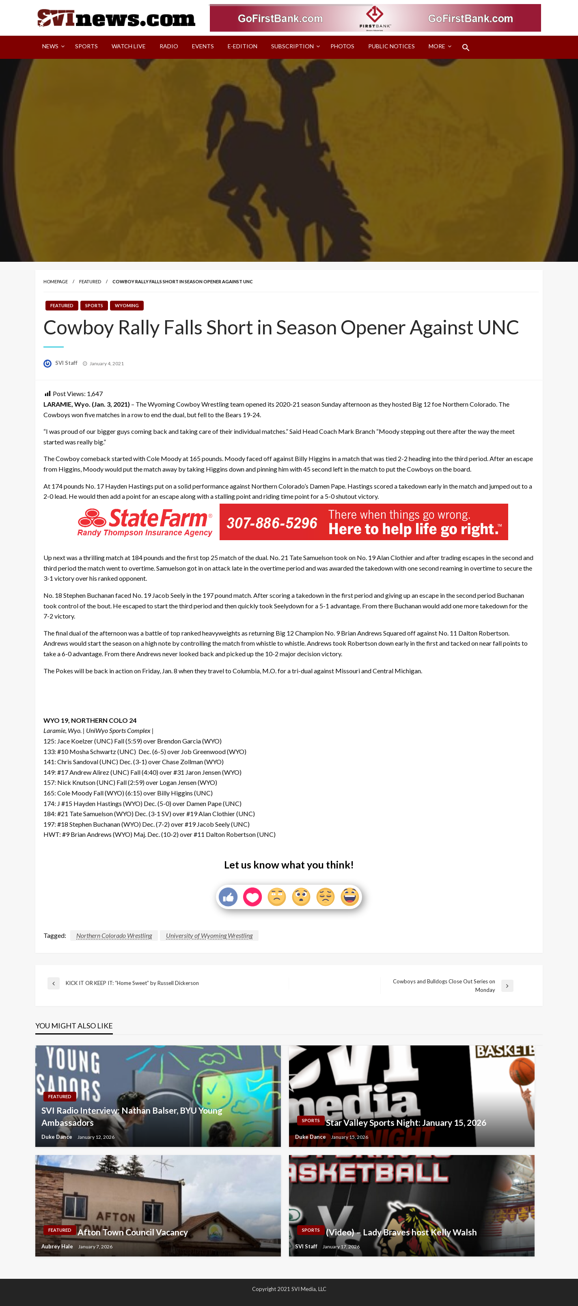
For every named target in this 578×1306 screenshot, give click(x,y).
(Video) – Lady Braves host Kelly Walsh (401, 1232)
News (50, 46)
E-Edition (242, 46)
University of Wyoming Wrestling (209, 935)
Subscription (292, 46)
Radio (169, 46)
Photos (342, 46)
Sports (86, 46)
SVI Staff (67, 363)
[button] (466, 47)
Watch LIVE (129, 46)
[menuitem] (51, 47)
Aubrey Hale (57, 1246)
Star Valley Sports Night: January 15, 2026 (406, 1122)
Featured (90, 281)
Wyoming (127, 305)
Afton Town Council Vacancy (133, 1232)
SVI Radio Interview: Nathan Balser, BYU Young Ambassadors (131, 1116)
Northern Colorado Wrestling (114, 935)
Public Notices (391, 46)
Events (203, 46)
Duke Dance (57, 1137)
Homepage (55, 281)
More (437, 46)
